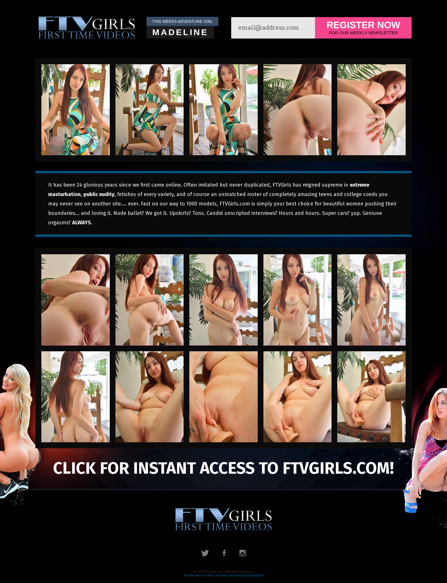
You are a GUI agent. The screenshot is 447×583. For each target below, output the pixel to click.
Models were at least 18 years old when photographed (223, 575)
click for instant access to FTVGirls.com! (223, 468)
